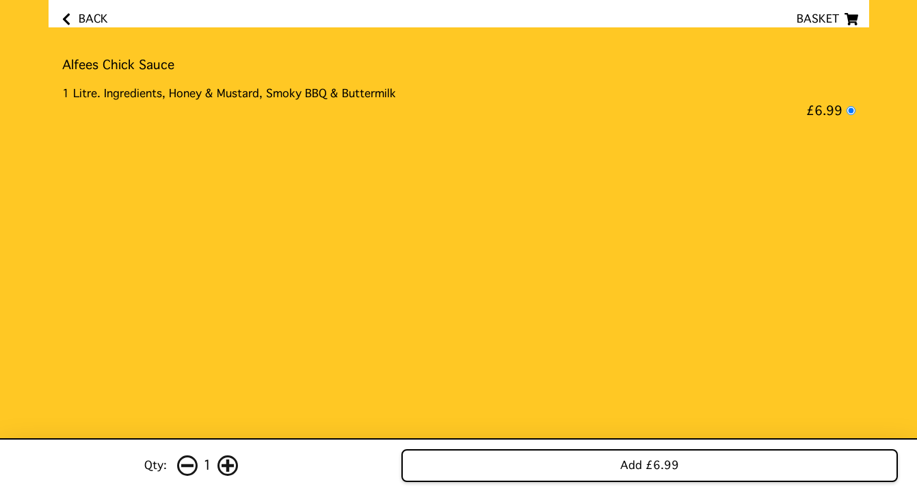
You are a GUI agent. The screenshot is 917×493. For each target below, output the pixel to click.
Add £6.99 (649, 465)
